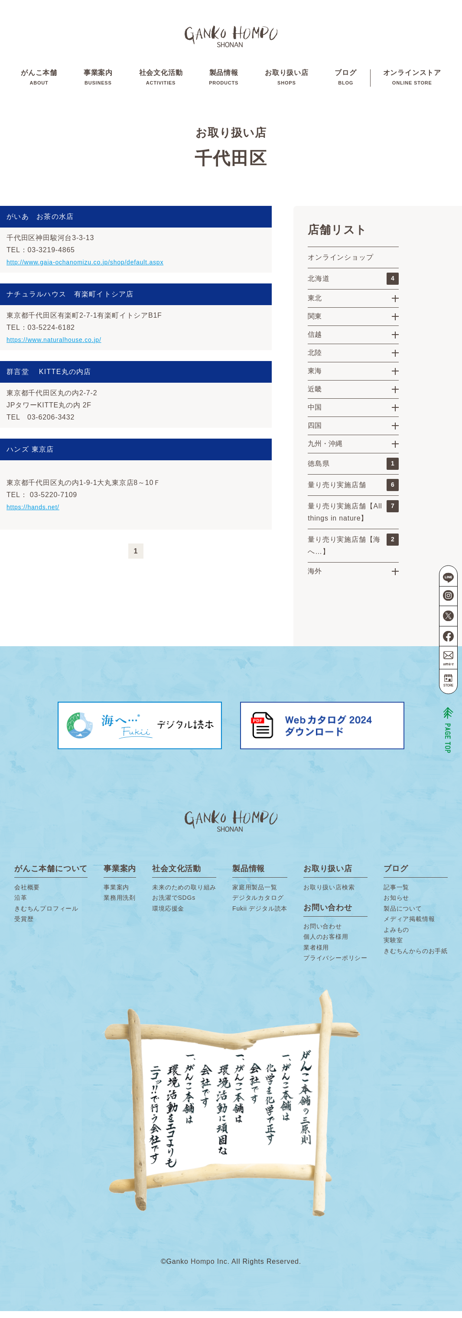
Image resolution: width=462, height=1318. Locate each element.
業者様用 (316, 954)
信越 (315, 341)
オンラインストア (412, 82)
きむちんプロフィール (46, 915)
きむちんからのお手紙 (416, 957)
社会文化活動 (161, 82)
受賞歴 (23, 926)
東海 (315, 377)
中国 (315, 414)
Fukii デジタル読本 (259, 915)
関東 (315, 323)
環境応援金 (168, 915)
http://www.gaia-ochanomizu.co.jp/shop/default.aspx (95, 269)
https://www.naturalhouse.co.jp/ (60, 346)
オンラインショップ (340, 264)
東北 (315, 305)
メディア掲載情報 (409, 926)
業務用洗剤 (120, 904)
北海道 (353, 286)
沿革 (20, 904)
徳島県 (353, 471)
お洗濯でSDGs (173, 904)
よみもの (396, 936)
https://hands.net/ (36, 513)
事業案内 (98, 82)
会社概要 (27, 894)
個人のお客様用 (325, 943)
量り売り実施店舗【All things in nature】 (353, 518)
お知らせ (396, 904)
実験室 (393, 947)
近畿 (315, 396)
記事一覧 (396, 894)
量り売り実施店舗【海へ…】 (353, 551)
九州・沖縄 (325, 450)
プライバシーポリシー (335, 965)
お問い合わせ (322, 933)
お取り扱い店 (287, 82)
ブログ (345, 82)
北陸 (315, 359)
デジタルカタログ (257, 904)
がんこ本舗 (39, 82)
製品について (403, 915)
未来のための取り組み (184, 894)
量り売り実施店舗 (353, 492)
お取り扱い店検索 (329, 894)
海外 (315, 578)
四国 (315, 432)
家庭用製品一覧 (254, 894)
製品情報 (223, 82)
